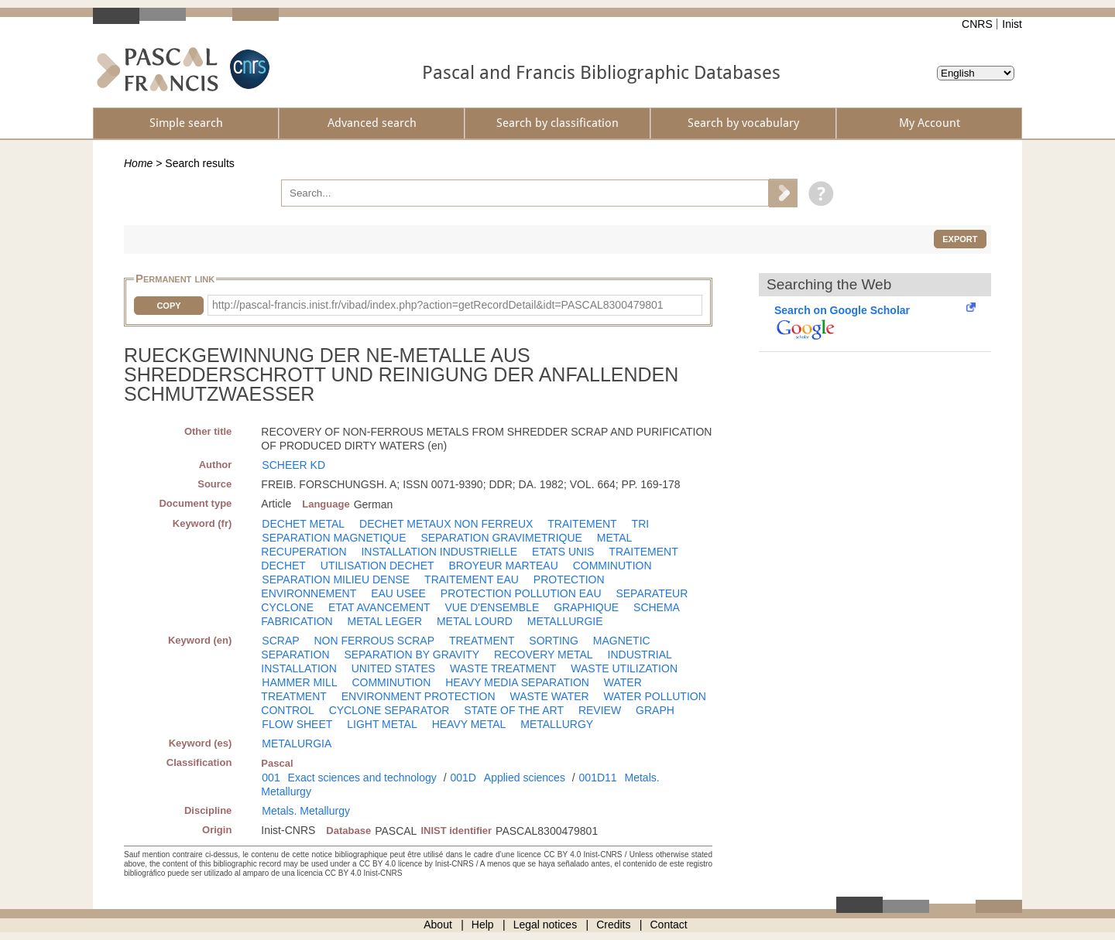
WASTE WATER (549, 696)
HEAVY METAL (469, 724)
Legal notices (545, 924)
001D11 (598, 777)
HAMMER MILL (299, 682)
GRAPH (655, 710)
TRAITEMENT (581, 524)
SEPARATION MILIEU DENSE (336, 579)
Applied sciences (524, 777)
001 (271, 777)
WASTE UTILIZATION (624, 668)
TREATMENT (482, 640)
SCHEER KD (293, 465)
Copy (168, 305)
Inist (1012, 24)
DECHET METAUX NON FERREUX (446, 524)
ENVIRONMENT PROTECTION (418, 696)
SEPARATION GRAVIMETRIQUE (501, 538)
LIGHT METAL (382, 724)
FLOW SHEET (297, 724)
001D (462, 777)
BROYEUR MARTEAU (503, 565)
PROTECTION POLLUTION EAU (521, 593)
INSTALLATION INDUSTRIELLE (439, 551)
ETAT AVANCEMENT (379, 607)
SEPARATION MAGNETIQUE (334, 538)
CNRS (977, 24)
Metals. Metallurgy (306, 811)
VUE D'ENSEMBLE (492, 607)
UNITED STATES (393, 668)
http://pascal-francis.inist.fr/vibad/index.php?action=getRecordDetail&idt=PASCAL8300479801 (438, 305)
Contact (669, 924)
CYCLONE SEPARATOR (389, 710)
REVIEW (599, 710)
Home (138, 163)
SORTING (553, 640)
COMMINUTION (612, 565)
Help (483, 924)
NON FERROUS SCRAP (374, 640)
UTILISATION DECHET (377, 565)
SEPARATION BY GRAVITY (411, 654)
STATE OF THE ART (514, 710)
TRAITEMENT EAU (471, 579)
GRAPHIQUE (586, 607)
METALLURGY (556, 724)
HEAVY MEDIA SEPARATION (517, 682)
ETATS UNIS (563, 551)
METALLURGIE (565, 621)
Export (959, 239)
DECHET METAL (303, 524)
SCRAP (280, 640)
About (438, 924)
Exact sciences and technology (362, 777)
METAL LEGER (385, 621)
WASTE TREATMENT (503, 668)
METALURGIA (296, 743)
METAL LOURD (475, 621)
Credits (613, 924)
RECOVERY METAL (543, 654)
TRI (641, 524)
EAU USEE (398, 593)
